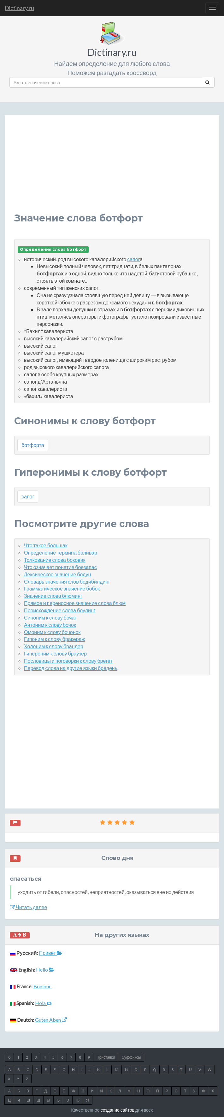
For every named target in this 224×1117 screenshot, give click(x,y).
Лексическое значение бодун (57, 574)
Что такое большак (46, 545)
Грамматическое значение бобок (62, 588)
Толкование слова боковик (54, 560)
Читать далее (28, 907)
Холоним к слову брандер (53, 646)
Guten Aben (51, 1020)
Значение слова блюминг (53, 596)
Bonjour (42, 986)
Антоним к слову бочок (50, 625)
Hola (43, 1003)
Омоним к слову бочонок (52, 632)
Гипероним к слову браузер (55, 653)
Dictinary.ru (19, 7)
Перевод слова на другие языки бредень (70, 668)
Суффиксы (131, 1057)
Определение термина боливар (60, 553)
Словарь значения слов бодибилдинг (67, 582)
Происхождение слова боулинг (60, 610)
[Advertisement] (112, 169)
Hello (45, 970)
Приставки (106, 1057)
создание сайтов (117, 1110)
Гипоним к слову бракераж (54, 639)
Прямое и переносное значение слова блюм (75, 603)
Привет (50, 953)
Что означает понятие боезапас (60, 567)
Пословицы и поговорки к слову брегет (68, 661)
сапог (133, 259)
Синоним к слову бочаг (50, 617)
